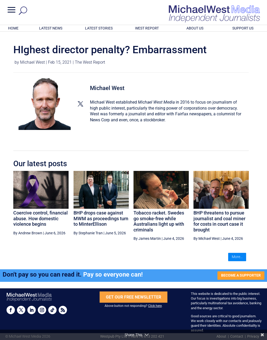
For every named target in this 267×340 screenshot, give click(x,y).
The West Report (90, 62)
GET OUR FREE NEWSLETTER (133, 297)
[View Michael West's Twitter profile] (80, 103)
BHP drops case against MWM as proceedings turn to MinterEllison (101, 218)
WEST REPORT (147, 28)
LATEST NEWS (50, 28)
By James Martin (147, 238)
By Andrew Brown (27, 233)
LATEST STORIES (99, 28)
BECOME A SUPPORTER (241, 275)
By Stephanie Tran (88, 233)
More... (237, 257)
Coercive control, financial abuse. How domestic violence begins (40, 218)
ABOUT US (194, 28)
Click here (155, 306)
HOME (13, 28)
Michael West (32, 62)
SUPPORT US (242, 28)
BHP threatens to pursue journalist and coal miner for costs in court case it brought (219, 221)
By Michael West (206, 238)
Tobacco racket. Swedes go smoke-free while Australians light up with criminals (159, 221)
